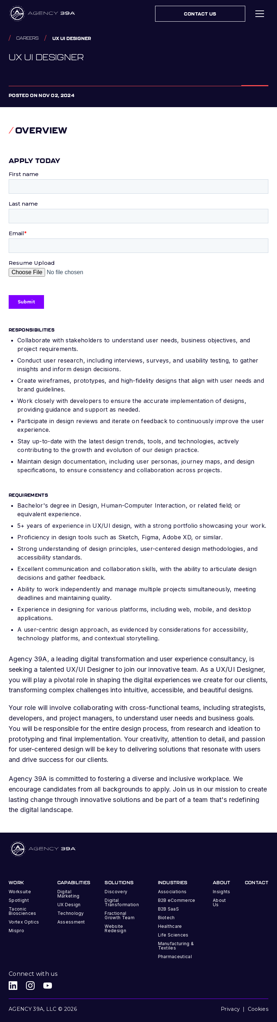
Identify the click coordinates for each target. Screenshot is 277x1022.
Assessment (71, 922)
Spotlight (19, 900)
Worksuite (20, 891)
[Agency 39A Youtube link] (47, 985)
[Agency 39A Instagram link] (30, 985)
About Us (219, 902)
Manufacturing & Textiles (176, 946)
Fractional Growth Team (120, 915)
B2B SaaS (168, 909)
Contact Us (200, 13)
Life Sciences (173, 935)
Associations (172, 891)
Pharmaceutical (175, 956)
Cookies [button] (258, 1009)
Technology (70, 913)
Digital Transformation (121, 902)
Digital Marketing (68, 894)
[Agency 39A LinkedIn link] (13, 985)
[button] (259, 13)
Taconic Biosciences (22, 911)
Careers (27, 38)
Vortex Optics (24, 922)
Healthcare (170, 926)
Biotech (166, 917)
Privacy (230, 1009)
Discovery (116, 891)
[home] (43, 14)
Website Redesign (115, 928)
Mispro (16, 930)
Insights (221, 891)
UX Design (69, 904)
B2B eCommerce (176, 900)
